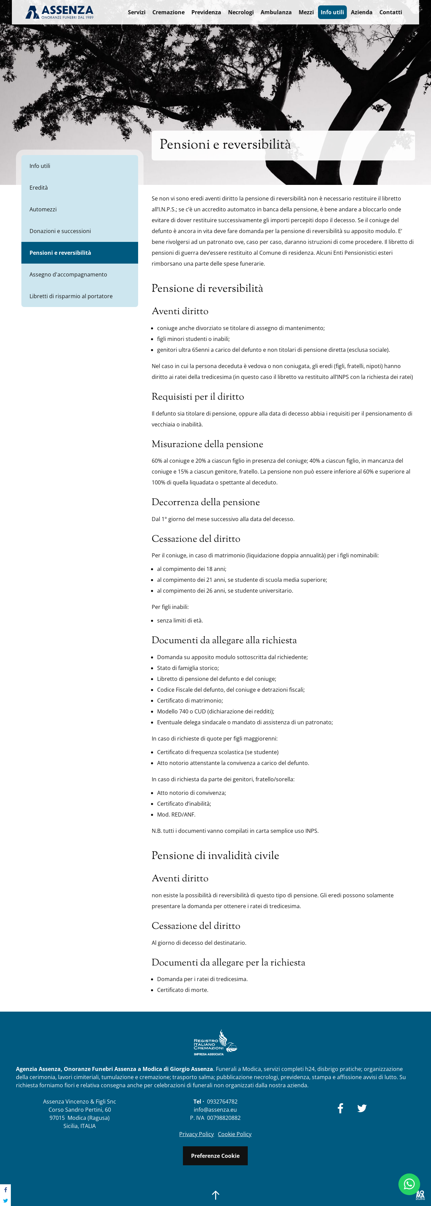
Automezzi (43, 209)
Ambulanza (276, 12)
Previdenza (206, 12)
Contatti (390, 12)
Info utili (332, 12)
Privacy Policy (196, 1134)
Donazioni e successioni (60, 231)
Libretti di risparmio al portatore (71, 296)
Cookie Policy (234, 1134)
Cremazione (168, 12)
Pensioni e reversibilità (60, 252)
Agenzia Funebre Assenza (59, 12)
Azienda (362, 12)
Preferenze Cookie (215, 1156)
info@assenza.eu (215, 1109)
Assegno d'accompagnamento (68, 274)
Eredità (39, 187)
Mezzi (306, 12)
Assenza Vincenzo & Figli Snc (79, 1101)
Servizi (137, 12)
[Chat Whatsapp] (409, 1184)
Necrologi (241, 12)
